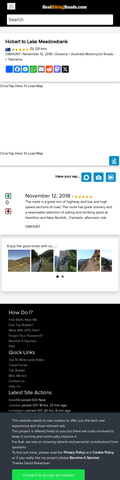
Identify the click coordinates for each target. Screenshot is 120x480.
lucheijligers (17, 410)
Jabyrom (15, 415)
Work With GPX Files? (24, 330)
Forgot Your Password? (26, 335)
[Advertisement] (60, 120)
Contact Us (17, 381)
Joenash (15, 405)
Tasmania (15, 59)
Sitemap (50, 462)
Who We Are (18, 375)
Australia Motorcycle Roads (92, 54)
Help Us (14, 386)
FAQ (12, 346)
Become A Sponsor (23, 341)
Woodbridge (50, 421)
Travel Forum (18, 365)
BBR (35, 400)
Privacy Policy (68, 462)
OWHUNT (12, 54)
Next (105, 260)
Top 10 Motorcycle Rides (26, 359)
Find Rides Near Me (23, 319)
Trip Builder (17, 370)
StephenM (16, 421)
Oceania (61, 54)
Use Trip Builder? (21, 325)
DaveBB (15, 400)
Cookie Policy (90, 462)
